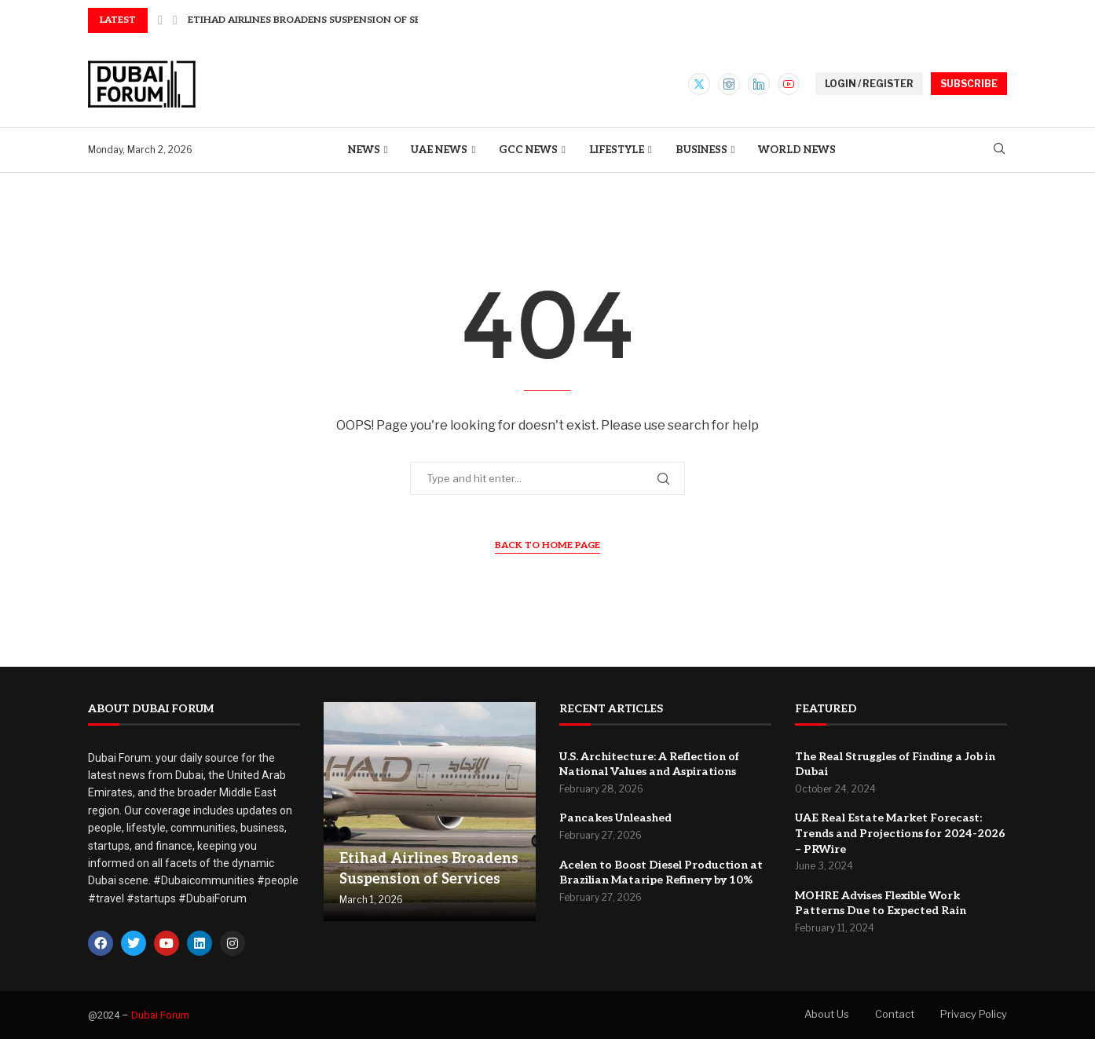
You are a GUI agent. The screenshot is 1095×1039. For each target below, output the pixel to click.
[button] (160, 20)
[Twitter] (699, 84)
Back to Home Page (547, 545)
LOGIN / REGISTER (869, 84)
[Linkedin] (759, 84)
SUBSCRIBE (969, 84)
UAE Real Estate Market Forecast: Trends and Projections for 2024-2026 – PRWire (900, 833)
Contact (894, 1014)
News (364, 150)
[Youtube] (789, 84)
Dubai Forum (160, 1015)
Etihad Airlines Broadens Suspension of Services (321, 20)
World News (797, 150)
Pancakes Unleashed (615, 818)
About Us (826, 1014)
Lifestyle (616, 150)
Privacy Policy (973, 1014)
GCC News (528, 150)
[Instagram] (729, 84)
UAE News (439, 150)
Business (701, 150)
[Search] (999, 149)
